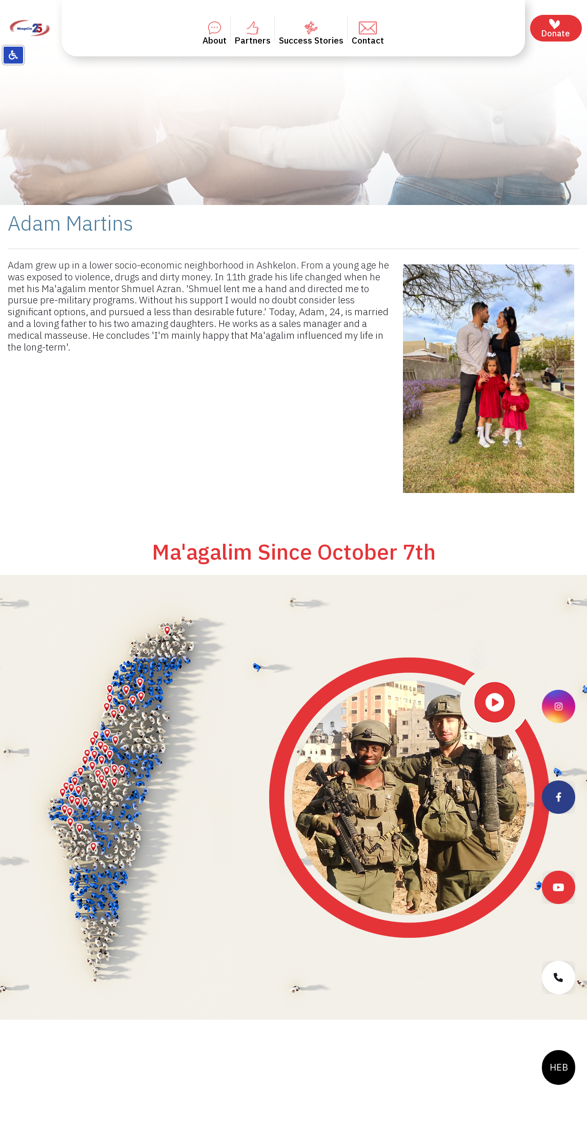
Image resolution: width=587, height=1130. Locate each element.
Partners (253, 34)
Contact (368, 34)
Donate (555, 28)
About (215, 34)
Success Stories (311, 34)
